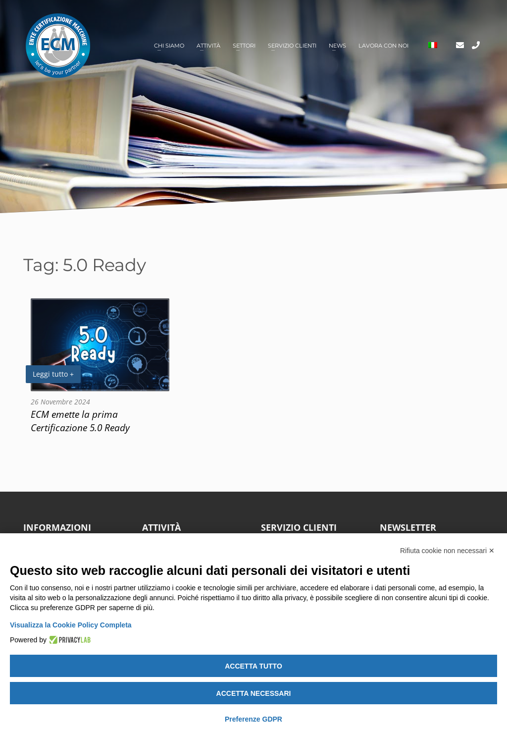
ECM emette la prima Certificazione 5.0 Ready (80, 420)
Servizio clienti (292, 45)
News (337, 45)
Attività (208, 45)
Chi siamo (169, 45)
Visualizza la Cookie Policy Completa (71, 625)
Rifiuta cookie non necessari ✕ (447, 551)
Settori (244, 45)
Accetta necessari (253, 693)
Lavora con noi (383, 45)
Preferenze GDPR (253, 719)
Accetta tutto (253, 666)
